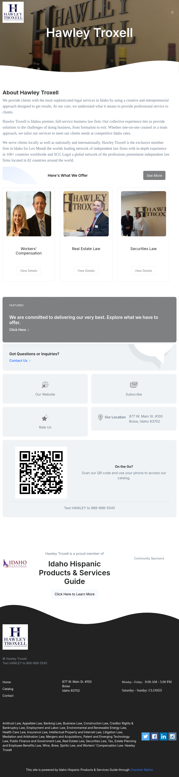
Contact (8, 695)
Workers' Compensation (29, 251)
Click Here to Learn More (75, 594)
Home (7, 682)
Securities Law (143, 248)
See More (154, 175)
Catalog (8, 689)
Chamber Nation (141, 770)
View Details (28, 270)
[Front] (14, 12)
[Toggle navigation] (172, 12)
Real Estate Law (86, 248)
